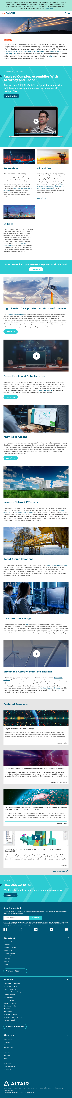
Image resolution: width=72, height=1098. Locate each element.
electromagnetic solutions (24, 512)
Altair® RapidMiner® (46, 390)
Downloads (7, 950)
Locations (6, 1042)
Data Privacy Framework (30, 1088)
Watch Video (11, 96)
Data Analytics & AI (10, 986)
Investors (6, 1055)
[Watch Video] (36, 141)
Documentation (9, 953)
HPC (27, 624)
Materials (6, 1009)
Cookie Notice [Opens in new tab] (43, 1088)
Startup (6, 961)
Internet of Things (9, 1003)
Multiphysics (7, 1011)
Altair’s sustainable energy (22, 188)
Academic (7, 964)
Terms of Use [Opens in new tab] (7, 1088)
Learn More (41, 198)
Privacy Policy (26, 925)
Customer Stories (9, 942)
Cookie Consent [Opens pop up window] (8, 1090)
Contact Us (36, 269)
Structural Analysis (10, 1014)
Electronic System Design (12, 992)
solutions (6, 190)
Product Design (9, 1000)
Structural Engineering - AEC (13, 1017)
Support (6, 1058)
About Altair (7, 1039)
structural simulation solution (57, 565)
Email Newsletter (9, 1066)
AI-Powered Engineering (12, 983)
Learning (6, 959)
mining (51, 56)
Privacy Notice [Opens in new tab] (17, 1088)
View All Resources (60, 871)
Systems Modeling (9, 1020)
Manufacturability (9, 1006)
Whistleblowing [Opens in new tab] (58, 1088)
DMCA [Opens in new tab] (50, 1088)
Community (7, 956)
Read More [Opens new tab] (49, 8)
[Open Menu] (68, 13)
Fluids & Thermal (9, 995)
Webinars (6, 944)
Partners (6, 1053)
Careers (6, 1045)
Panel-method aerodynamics (50, 688)
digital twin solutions (16, 314)
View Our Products (15, 1027)
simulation (41, 51)
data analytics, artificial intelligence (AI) (19, 51)
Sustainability (8, 1047)
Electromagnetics (9, 989)
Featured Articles (9, 947)
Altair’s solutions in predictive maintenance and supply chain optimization (51, 186)
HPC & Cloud (8, 997)
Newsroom (7, 1063)
